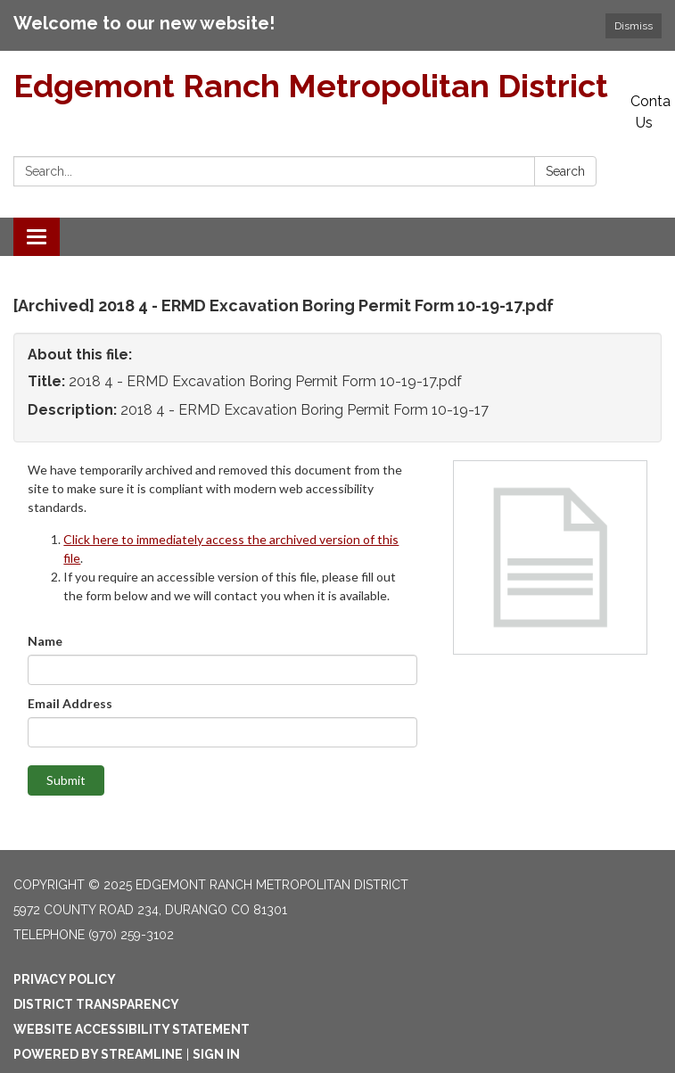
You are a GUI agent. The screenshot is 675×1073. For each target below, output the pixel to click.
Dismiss (633, 26)
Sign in (216, 1054)
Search (565, 171)
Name (45, 640)
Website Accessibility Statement (131, 1029)
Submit (66, 780)
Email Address (70, 703)
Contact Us (650, 112)
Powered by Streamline (98, 1054)
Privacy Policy (64, 979)
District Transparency (96, 1004)
